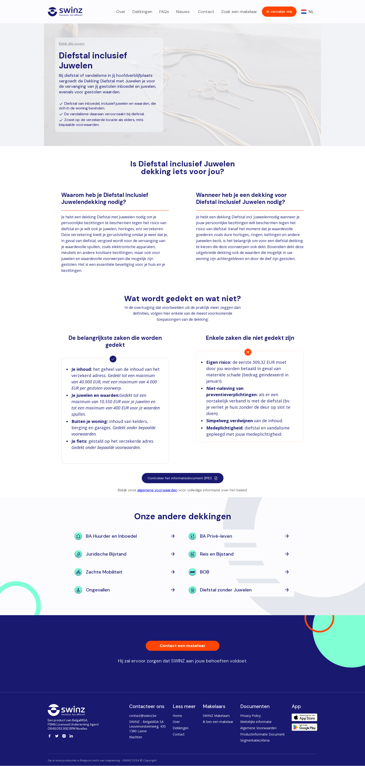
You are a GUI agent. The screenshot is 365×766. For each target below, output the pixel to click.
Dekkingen (142, 11)
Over (120, 11)
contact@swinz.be (142, 715)
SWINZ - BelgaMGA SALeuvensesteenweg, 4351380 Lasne (147, 726)
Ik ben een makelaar (218, 721)
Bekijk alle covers (71, 43)
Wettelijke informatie (256, 721)
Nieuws (183, 11)
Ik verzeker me (279, 11)
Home (177, 715)
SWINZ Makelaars (216, 715)
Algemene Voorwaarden (258, 728)
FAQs (164, 11)
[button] (307, 11)
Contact (205, 11)
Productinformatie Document (262, 734)
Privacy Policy (250, 715)
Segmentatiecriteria (255, 740)
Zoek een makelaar (239, 11)
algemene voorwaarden (157, 490)
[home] (65, 10)
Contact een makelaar (183, 645)
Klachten (135, 737)
